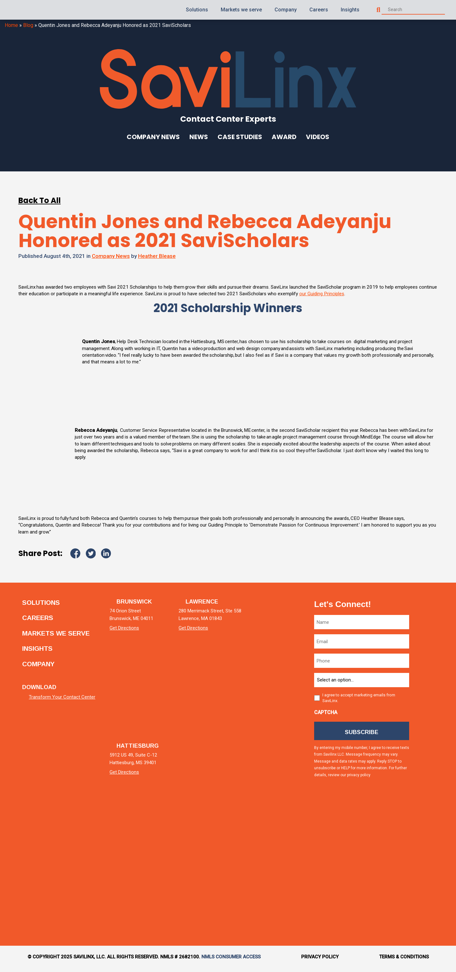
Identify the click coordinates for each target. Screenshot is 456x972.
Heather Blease (157, 256)
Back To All (39, 200)
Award (284, 136)
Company (286, 10)
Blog (28, 25)
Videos (317, 136)
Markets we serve (241, 10)
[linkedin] (428, 641)
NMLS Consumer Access (231, 960)
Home (11, 25)
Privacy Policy (320, 960)
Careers (318, 10)
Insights (350, 10)
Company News (153, 136)
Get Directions (132, 632)
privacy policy (358, 780)
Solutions (197, 10)
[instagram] (428, 803)
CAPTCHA (325, 716)
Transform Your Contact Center (62, 697)
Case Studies (240, 136)
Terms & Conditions (404, 960)
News (198, 136)
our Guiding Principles (387, 294)
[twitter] (428, 695)
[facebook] (428, 749)
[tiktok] (428, 857)
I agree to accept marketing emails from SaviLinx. (358, 701)
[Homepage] (26, 10)
